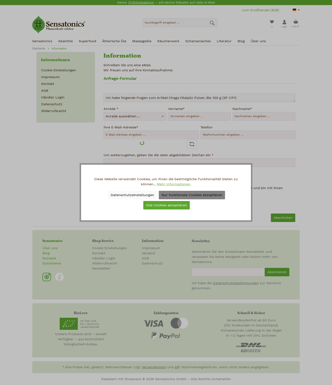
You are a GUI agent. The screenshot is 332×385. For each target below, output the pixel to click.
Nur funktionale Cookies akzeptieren (192, 195)
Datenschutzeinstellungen (132, 195)
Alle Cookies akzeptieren (166, 205)
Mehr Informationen (173, 184)
